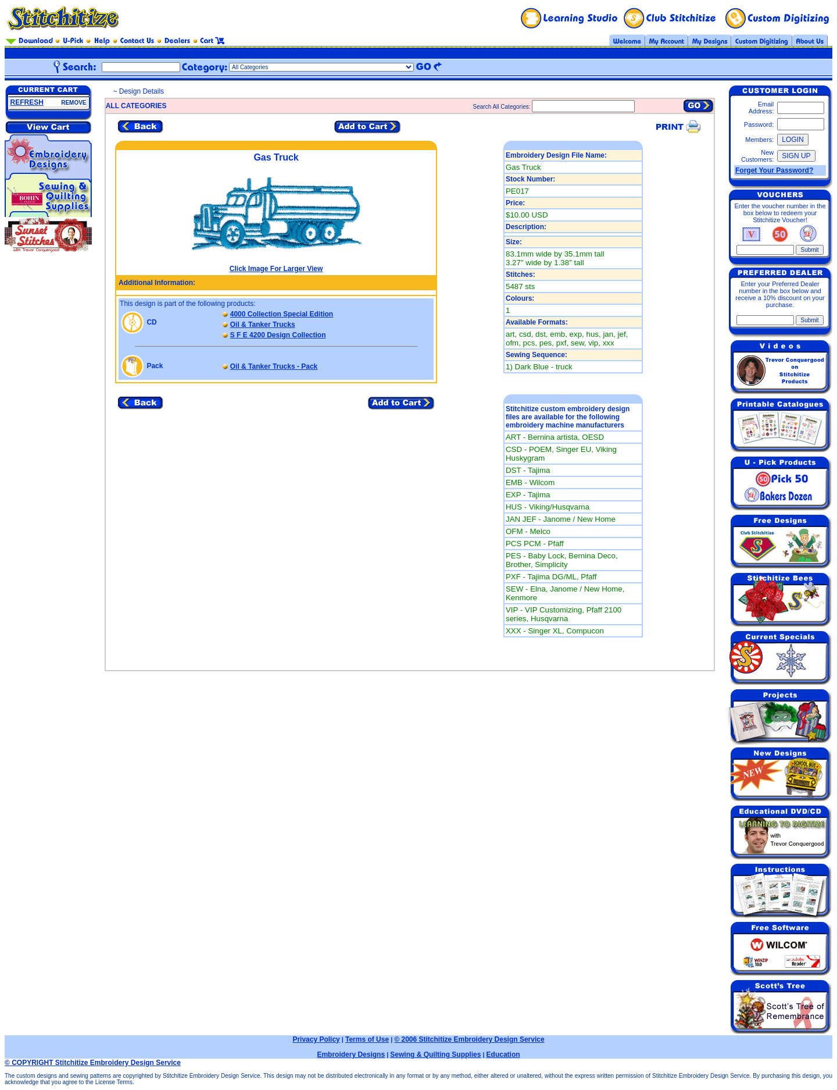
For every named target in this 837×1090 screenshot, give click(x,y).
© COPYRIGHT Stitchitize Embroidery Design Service (93, 1063)
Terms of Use (367, 1039)
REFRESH (27, 102)
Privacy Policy (315, 1039)
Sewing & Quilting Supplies (435, 1054)
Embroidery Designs (351, 1054)
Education (503, 1054)
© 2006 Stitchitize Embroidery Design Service (469, 1039)
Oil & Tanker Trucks (262, 324)
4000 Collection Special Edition (281, 314)
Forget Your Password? (774, 170)
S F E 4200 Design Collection (278, 335)
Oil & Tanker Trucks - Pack (274, 366)
